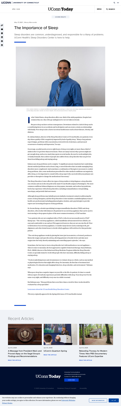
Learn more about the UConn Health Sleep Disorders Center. (48, 289)
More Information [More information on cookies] (98, 400)
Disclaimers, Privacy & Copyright (66, 388)
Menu (99, 9)
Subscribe (71, 380)
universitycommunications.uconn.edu (74, 374)
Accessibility (83, 388)
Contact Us (67, 376)
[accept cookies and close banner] (114, 400)
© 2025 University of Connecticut (44, 388)
